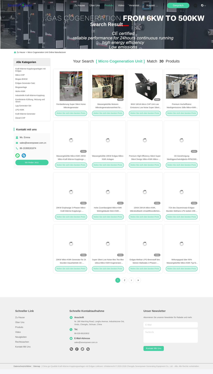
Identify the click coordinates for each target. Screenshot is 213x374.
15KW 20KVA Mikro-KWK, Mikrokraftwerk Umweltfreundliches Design (144, 214)
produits (108, 5)
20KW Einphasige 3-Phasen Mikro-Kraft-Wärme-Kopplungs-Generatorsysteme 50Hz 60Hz (71, 214)
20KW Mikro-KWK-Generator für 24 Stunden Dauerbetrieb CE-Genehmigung (71, 267)
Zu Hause (79, 5)
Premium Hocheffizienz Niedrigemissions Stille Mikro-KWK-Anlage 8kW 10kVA (182, 108)
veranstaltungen (135, 5)
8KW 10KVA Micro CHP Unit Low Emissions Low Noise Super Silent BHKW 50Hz (144, 108)
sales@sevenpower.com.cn (33, 143)
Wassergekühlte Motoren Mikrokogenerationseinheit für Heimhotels (107, 108)
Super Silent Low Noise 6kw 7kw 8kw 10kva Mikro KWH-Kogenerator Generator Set (108, 267)
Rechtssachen (22, 346)
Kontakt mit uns (23, 351)
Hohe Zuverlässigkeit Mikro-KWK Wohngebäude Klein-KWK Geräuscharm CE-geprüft (108, 214)
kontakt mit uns (153, 5)
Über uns (95, 5)
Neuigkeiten (21, 342)
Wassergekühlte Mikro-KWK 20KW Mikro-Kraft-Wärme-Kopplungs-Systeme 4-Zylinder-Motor (71, 161)
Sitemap (36, 371)
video (121, 5)
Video (18, 337)
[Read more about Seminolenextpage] (131, 285)
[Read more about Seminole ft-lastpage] (138, 285)
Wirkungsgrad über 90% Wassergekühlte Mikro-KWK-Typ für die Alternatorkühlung (182, 267)
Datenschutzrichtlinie (22, 371)
